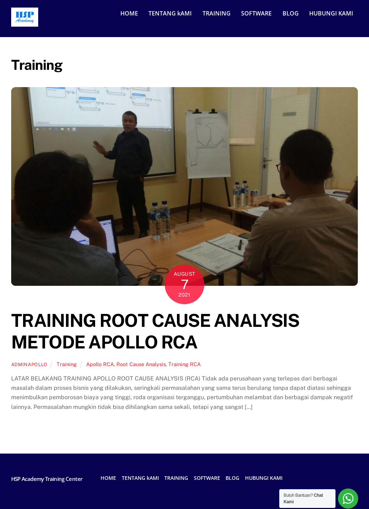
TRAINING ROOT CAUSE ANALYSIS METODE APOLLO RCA (155, 331)
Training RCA (184, 364)
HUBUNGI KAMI (331, 13)
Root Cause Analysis (141, 364)
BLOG (291, 13)
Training (67, 364)
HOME (129, 13)
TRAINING (217, 13)
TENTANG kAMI (170, 13)
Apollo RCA (100, 364)
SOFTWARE (256, 13)
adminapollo (29, 364)
